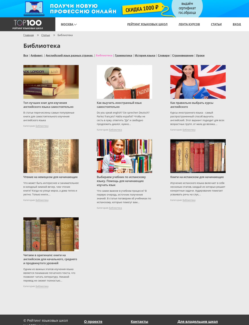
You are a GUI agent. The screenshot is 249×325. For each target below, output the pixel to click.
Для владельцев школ (198, 321)
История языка (145, 55)
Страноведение (182, 55)
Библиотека (104, 55)
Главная (28, 35)
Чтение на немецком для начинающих (50, 177)
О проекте (93, 321)
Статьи (216, 24)
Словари (164, 55)
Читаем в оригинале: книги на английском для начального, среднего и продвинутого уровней (50, 259)
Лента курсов (189, 24)
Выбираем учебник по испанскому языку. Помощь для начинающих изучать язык (121, 181)
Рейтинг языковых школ (147, 24)
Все (25, 55)
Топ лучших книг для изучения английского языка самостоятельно (48, 105)
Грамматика (123, 55)
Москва (69, 24)
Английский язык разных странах (69, 55)
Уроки (200, 55)
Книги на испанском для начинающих (197, 177)
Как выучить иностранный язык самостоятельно (119, 105)
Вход (237, 24)
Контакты (139, 321)
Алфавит (37, 55)
